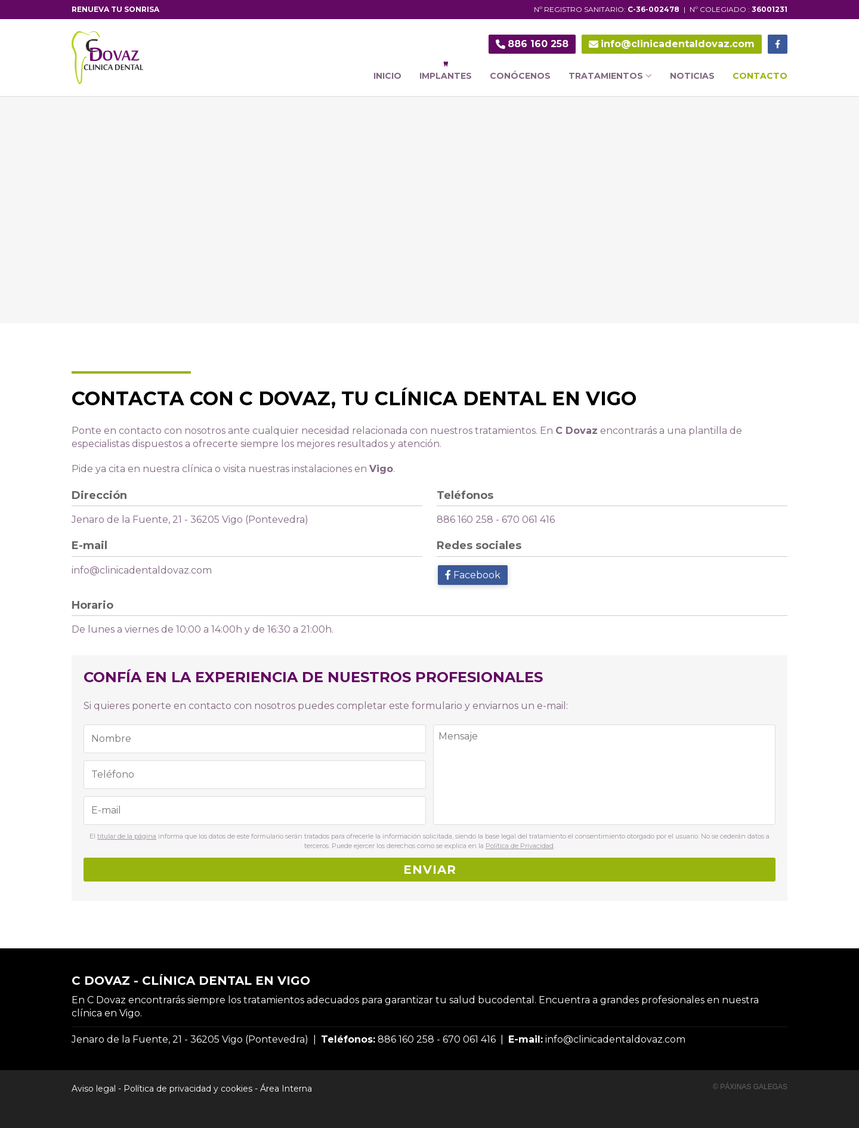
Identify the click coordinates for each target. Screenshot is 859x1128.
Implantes (445, 76)
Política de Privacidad (520, 846)
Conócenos (520, 76)
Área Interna (286, 1088)
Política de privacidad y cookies (187, 1088)
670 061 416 (528, 519)
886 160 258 (465, 519)
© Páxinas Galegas (750, 1087)
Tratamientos (610, 76)
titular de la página (126, 836)
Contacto (760, 76)
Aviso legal (94, 1088)
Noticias (692, 76)
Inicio (387, 76)
